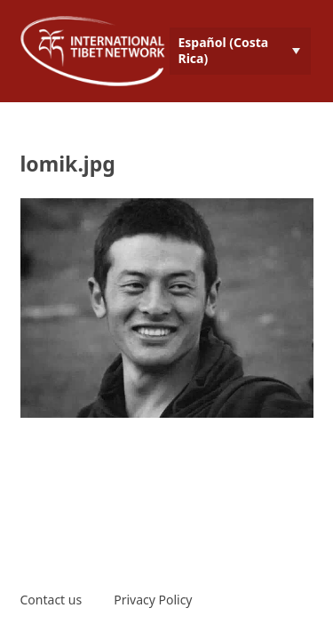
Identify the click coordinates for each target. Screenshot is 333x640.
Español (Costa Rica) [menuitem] (223, 50)
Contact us (51, 599)
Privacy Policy (153, 599)
